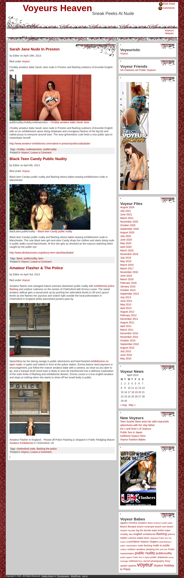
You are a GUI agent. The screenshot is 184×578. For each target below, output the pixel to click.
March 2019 (127, 264)
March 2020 (127, 250)
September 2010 (129, 344)
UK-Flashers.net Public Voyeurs (138, 70)
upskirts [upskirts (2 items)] (132, 565)
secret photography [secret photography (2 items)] (153, 561)
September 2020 (129, 228)
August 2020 (127, 232)
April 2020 (126, 246)
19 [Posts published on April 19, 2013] (136, 392)
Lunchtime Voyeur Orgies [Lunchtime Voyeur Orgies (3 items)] (142, 541)
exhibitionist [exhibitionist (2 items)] (149, 534)
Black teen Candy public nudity (55, 231)
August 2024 (127, 207)
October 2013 (127, 290)
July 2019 (125, 257)
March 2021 (127, 218)
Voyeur (26, 61)
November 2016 (129, 272)
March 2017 (127, 268)
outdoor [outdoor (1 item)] (123, 549)
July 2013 (125, 297)
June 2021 (126, 214)
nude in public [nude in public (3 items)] (161, 545)
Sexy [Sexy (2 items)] (167, 561)
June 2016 (126, 275)
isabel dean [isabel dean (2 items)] (143, 538)
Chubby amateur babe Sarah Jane (70, 122)
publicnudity (50, 149)
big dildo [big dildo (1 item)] (131, 530)
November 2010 (129, 336)
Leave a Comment (41, 152)
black (19, 258)
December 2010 (129, 333)
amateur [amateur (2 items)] (142, 522)
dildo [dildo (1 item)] (131, 534)
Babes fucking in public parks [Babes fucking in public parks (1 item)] (160, 523)
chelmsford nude (26, 448)
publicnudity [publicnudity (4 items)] (164, 553)
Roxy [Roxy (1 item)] (140, 561)
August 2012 (127, 311)
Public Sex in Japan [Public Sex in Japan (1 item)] (141, 557)
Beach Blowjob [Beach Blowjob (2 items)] (128, 526)
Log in (85, 576)
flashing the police (47, 448)
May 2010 (125, 358)
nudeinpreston (34, 149)
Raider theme (48, 576)
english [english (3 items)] (138, 534)
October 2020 (127, 225)
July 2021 (125, 210)
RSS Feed (169, 3)
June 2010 (126, 354)
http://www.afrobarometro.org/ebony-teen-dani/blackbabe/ (42, 252)
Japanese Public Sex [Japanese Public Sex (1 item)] (159, 538)
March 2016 (127, 279)
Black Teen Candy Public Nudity (38, 159)
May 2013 (125, 304)
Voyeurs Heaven (57, 8)
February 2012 (128, 315)
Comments (168, 7)
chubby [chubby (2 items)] (124, 534)
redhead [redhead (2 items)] (133, 561)
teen (40, 258)
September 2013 (129, 293)
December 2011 (129, 318)
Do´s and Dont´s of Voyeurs (135, 428)
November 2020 (129, 221)
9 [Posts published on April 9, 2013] (125, 387)
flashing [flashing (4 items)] (161, 534)
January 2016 (127, 286)
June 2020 (126, 239)
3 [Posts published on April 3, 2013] (128, 383)
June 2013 (126, 300)
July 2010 (125, 351)
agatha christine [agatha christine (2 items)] (128, 522)
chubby (20, 149)
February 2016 (128, 282)
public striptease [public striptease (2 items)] (159, 557)
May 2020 (125, 243)
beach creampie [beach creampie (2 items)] (145, 526)
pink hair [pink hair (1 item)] (163, 549)
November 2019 (129, 254)
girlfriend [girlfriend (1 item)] (171, 534)
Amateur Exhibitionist (21, 443)
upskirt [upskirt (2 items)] (123, 565)
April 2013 (126, 308)
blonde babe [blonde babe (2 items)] (150, 530)
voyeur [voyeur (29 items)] (145, 565)
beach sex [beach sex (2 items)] (160, 526)
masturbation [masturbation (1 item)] (131, 546)
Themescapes (63, 576)
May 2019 (125, 261)
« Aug (123, 405)
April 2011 (126, 326)
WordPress (75, 576)
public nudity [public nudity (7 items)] (145, 553)
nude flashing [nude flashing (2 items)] (145, 545)
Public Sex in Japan (131, 432)
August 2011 (127, 322)
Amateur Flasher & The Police (36, 268)
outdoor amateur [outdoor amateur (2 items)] (136, 549)
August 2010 (127, 347)
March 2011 (127, 329)
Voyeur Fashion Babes (133, 439)
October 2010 (127, 340)
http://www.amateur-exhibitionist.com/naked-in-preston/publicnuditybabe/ (50, 143)
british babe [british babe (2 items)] (164, 530)
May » (132, 405)
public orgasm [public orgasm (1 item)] (126, 557)
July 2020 (125, 236)
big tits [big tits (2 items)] (139, 530)
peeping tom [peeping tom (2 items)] (152, 549)
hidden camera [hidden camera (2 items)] (128, 538)
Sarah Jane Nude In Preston (35, 49)
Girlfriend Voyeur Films (133, 435)
